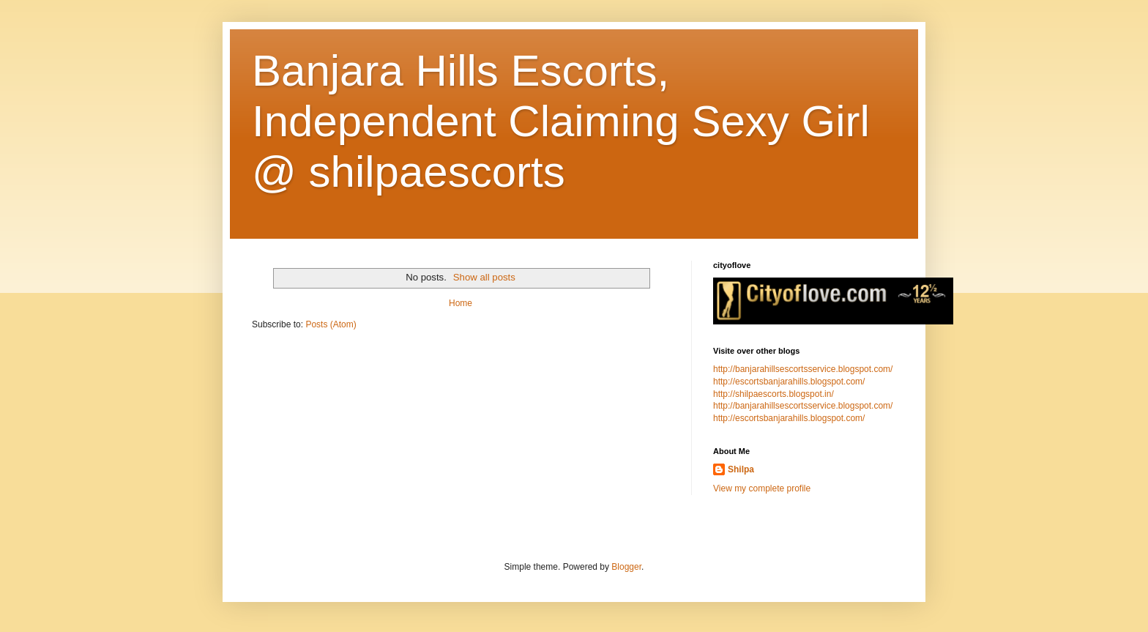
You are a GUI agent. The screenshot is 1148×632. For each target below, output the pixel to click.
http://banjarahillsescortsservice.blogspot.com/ (802, 369)
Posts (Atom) (330, 324)
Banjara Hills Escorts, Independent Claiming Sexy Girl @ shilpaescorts (561, 121)
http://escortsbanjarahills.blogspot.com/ (789, 381)
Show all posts (484, 277)
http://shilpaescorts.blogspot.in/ (773, 394)
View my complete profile (761, 488)
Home (460, 303)
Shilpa (741, 469)
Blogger (626, 567)
